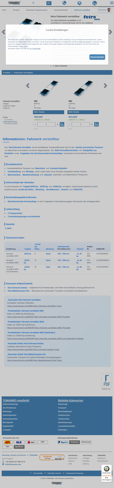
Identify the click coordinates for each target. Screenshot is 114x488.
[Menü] (110, 466)
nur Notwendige (35, 48)
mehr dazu (23, 46)
